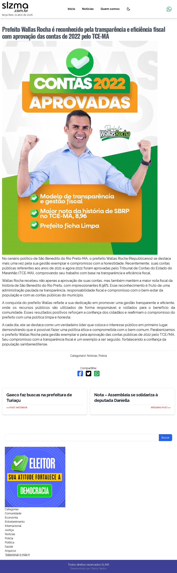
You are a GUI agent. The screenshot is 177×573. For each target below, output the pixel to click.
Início (71, 9)
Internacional (13, 526)
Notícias (88, 9)
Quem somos (110, 9)
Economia (11, 517)
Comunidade (13, 513)
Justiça (9, 530)
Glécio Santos (99, 568)
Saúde (9, 546)
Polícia (103, 355)
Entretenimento (15, 521)
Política (9, 542)
